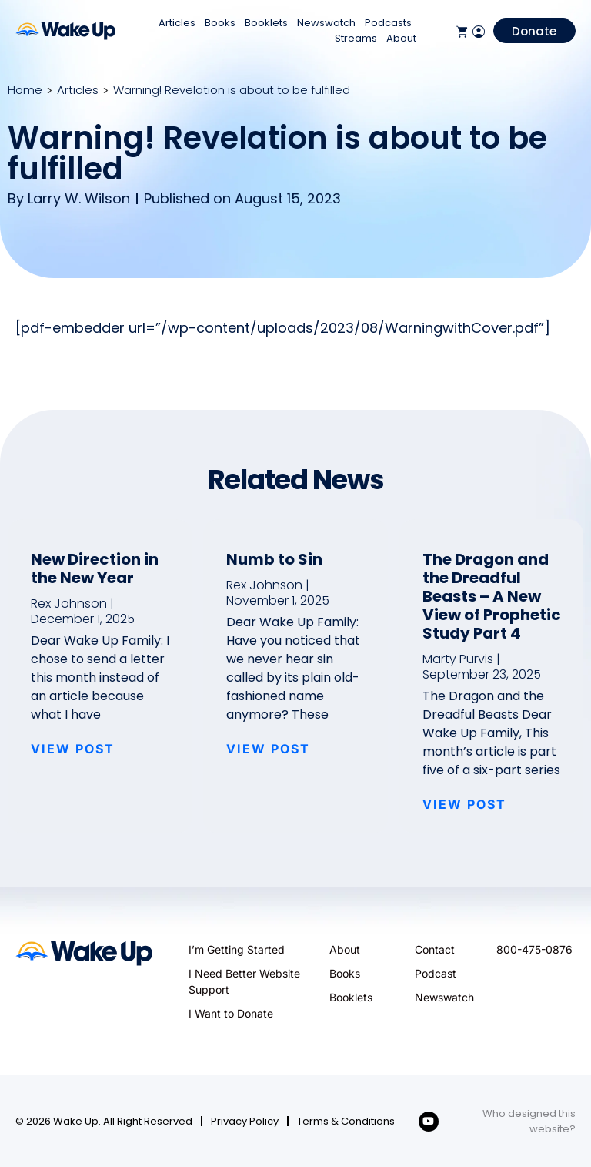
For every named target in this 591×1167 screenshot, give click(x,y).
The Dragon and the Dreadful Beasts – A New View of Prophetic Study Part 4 (491, 596)
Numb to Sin (274, 559)
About (401, 38)
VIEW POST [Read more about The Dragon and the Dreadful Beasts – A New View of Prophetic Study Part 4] (464, 804)
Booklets (266, 22)
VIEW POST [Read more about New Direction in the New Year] (73, 748)
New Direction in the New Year (95, 568)
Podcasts (388, 22)
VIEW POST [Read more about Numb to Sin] (268, 748)
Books (220, 22)
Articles (177, 22)
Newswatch (326, 22)
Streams (356, 38)
